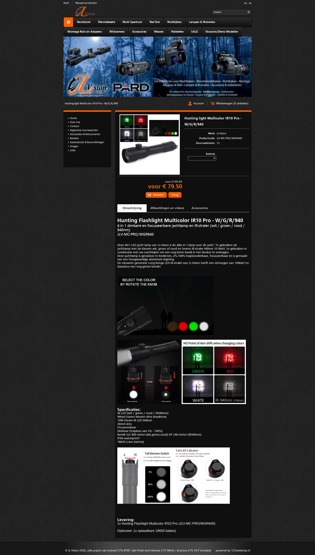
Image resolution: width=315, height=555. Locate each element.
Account (198, 103)
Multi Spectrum (132, 22)
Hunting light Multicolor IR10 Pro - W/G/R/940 (91, 103)
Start (66, 3)
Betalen (74, 138)
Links (73, 150)
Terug (175, 195)
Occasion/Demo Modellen (222, 31)
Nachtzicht (83, 22)
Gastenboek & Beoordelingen (87, 142)
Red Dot (155, 22)
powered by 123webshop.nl (233, 550)
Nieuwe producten (86, 3)
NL (250, 3)
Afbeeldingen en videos (167, 208)
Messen (159, 31)
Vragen (74, 146)
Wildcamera (117, 31)
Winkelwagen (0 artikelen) (232, 103)
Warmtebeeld (106, 22)
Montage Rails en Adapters (85, 31)
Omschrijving (132, 208)
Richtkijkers (174, 22)
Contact (74, 126)
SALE (194, 31)
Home (73, 118)
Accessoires (139, 31)
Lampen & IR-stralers (202, 22)
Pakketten (177, 31)
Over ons (75, 122)
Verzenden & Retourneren (85, 134)
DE (245, 3)
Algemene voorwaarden (84, 130)
